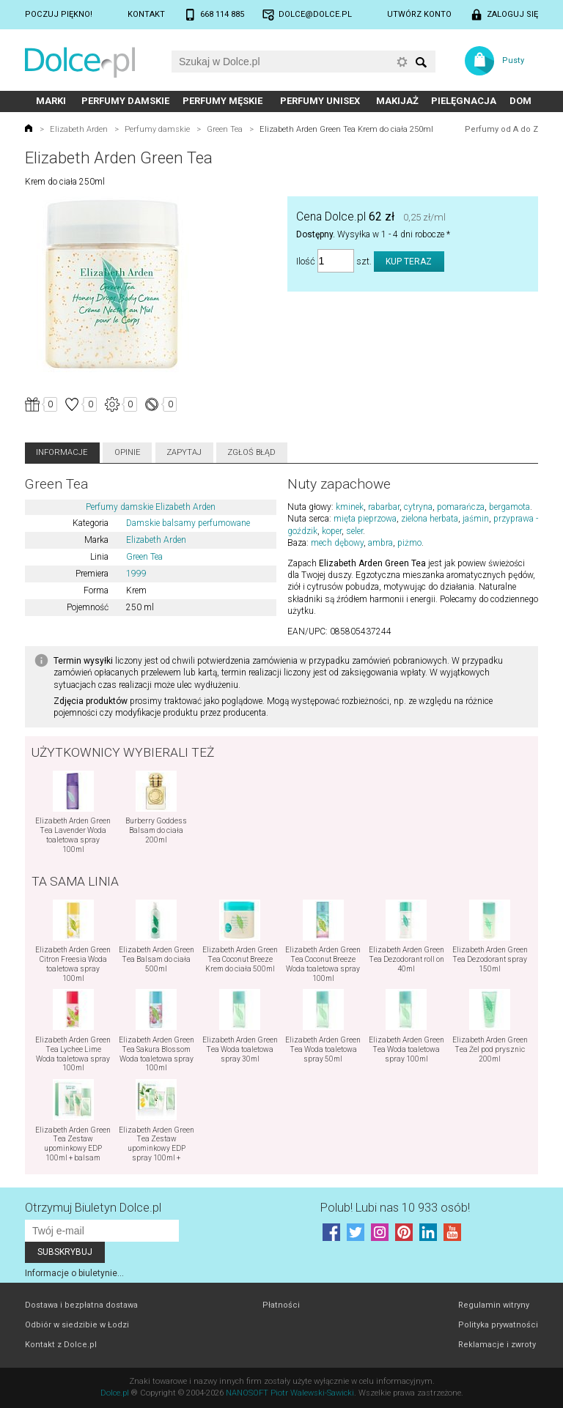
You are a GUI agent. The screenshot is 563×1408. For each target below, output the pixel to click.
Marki (51, 100)
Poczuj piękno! (58, 14)
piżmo (409, 543)
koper (332, 531)
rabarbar (384, 507)
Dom (520, 100)
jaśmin (476, 519)
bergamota (509, 507)
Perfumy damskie (125, 100)
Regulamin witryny (493, 1305)
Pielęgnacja (463, 100)
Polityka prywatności (498, 1325)
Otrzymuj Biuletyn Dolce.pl (93, 1208)
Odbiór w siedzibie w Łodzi (77, 1325)
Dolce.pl (114, 1393)
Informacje (62, 452)
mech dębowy (337, 543)
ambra (380, 543)
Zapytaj (184, 452)
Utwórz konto (419, 14)
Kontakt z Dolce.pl (61, 1344)
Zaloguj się (512, 14)
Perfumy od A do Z (501, 129)
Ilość (305, 261)
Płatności (281, 1305)
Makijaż (397, 100)
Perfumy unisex (320, 100)
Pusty (513, 60)
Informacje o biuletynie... (74, 1273)
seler (354, 531)
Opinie (127, 452)
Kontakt (146, 14)
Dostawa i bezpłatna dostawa (81, 1305)
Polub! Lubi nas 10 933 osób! (395, 1208)
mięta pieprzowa (365, 519)
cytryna (418, 507)
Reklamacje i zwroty (497, 1344)
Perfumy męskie (222, 100)
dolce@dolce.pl (315, 14)
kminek (350, 507)
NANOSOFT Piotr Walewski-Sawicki (290, 1393)
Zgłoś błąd (251, 452)
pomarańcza (461, 507)
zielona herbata (429, 519)
